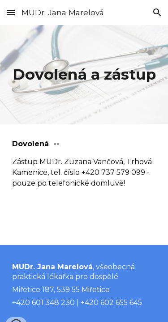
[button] (11, 12)
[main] (84, 75)
